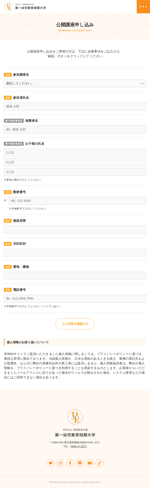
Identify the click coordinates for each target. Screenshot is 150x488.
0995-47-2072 (79, 446)
